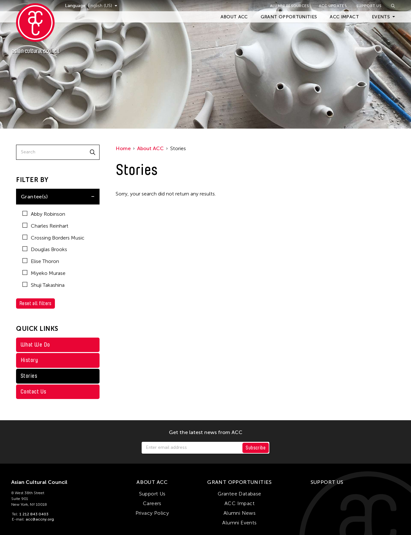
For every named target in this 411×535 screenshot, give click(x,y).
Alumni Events (239, 523)
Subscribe (256, 448)
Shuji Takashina (43, 285)
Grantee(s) (34, 197)
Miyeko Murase (44, 273)
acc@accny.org (40, 519)
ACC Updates (333, 6)
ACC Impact (344, 17)
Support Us (368, 6)
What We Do (35, 344)
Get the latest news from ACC (205, 432)
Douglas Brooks (44, 249)
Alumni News (239, 513)
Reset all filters (35, 303)
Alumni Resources (289, 6)
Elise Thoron (40, 261)
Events (381, 17)
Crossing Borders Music (53, 238)
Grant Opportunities (289, 17)
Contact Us (34, 391)
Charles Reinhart (45, 226)
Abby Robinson (43, 214)
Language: (76, 5)
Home (123, 148)
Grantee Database (239, 494)
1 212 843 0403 (33, 514)
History (29, 360)
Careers (152, 503)
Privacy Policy (152, 513)
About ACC (234, 17)
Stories (29, 375)
